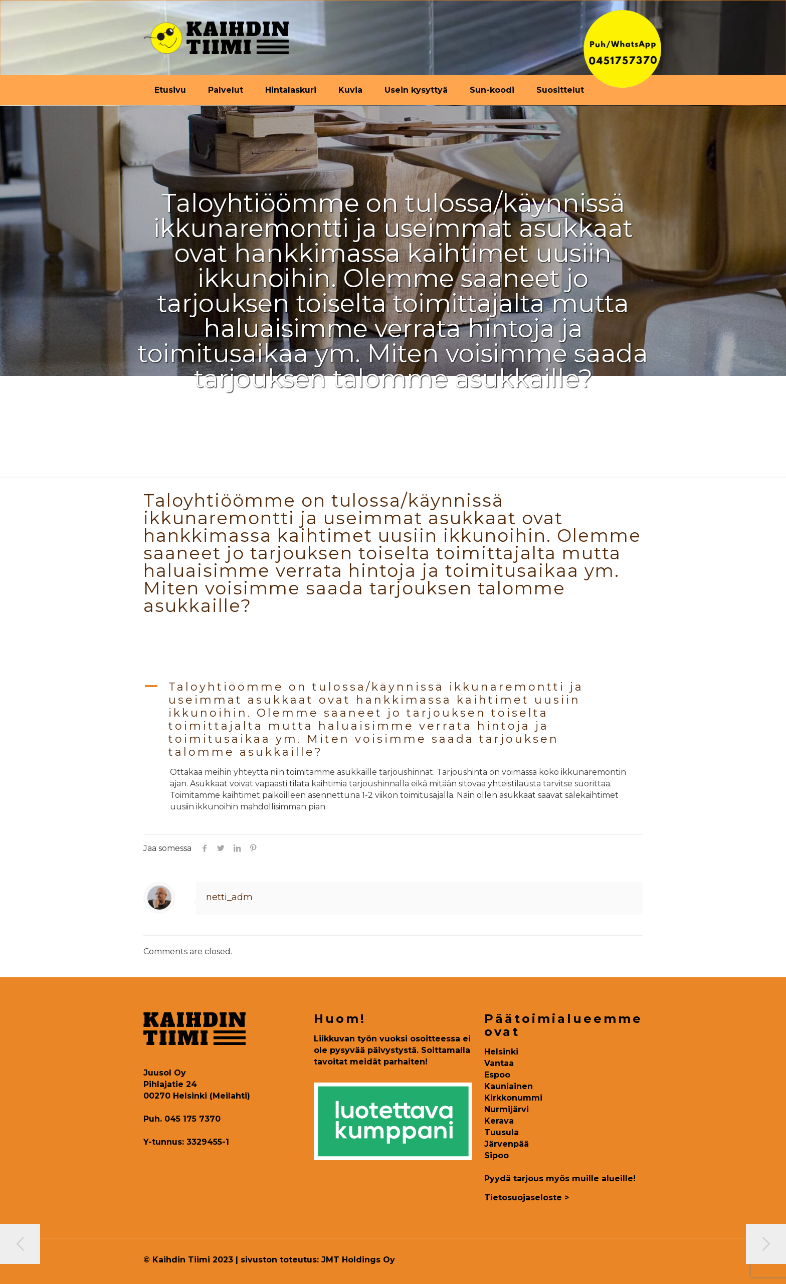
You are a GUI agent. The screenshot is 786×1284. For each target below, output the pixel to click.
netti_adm (229, 897)
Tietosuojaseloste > (526, 1197)
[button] (393, 719)
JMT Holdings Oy (358, 1259)
